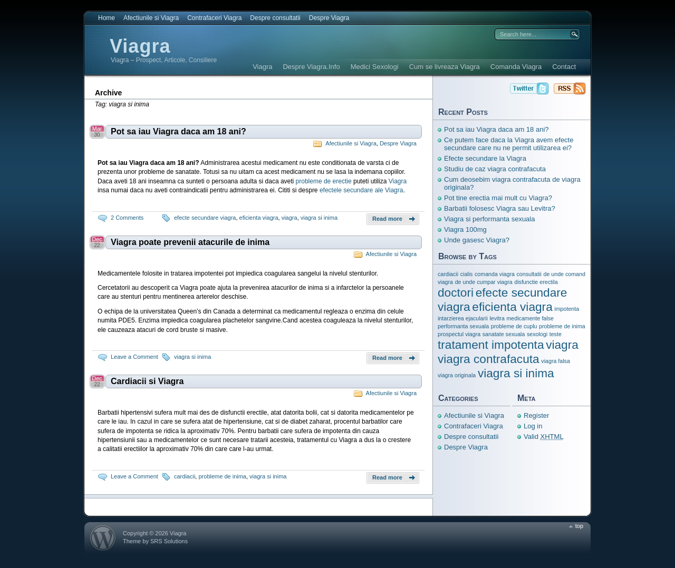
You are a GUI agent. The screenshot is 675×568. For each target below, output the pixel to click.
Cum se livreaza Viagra (444, 67)
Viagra (140, 46)
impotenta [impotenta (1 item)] (566, 309)
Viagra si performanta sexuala (489, 219)
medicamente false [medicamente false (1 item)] (529, 318)
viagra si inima (319, 217)
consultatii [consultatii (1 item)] (528, 274)
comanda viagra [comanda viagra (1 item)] (495, 274)
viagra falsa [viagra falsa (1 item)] (555, 361)
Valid (544, 436)
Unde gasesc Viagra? (476, 240)
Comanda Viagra (516, 67)
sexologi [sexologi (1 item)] (537, 334)
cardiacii (184, 476)
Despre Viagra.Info (311, 67)
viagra (289, 217)
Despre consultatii (275, 18)
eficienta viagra (258, 217)
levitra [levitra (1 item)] (496, 318)
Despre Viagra (329, 18)
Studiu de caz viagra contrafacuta (495, 169)
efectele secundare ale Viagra (361, 190)
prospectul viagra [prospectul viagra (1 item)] (459, 334)
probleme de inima (222, 476)
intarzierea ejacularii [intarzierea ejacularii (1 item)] (463, 318)
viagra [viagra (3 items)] (562, 344)
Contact (564, 67)
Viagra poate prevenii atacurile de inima (190, 242)
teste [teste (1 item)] (555, 334)
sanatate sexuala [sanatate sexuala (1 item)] (504, 334)
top (579, 526)
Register (536, 415)
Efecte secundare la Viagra (485, 158)
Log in (533, 426)
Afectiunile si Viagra (151, 18)
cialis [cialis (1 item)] (466, 274)
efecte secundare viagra (205, 217)
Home (106, 18)
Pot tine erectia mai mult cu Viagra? (498, 198)
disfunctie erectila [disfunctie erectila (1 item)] (535, 282)
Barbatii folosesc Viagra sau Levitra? (499, 208)
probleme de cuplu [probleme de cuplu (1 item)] (514, 326)
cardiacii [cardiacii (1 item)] (448, 274)
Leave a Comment (134, 357)
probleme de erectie (324, 181)
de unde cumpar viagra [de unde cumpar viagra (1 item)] (484, 282)
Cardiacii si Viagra (147, 381)
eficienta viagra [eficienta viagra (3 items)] (512, 307)
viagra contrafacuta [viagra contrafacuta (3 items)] (488, 359)
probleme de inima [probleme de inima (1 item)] (562, 326)
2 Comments (127, 217)
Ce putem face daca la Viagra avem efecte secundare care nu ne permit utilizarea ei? (508, 144)
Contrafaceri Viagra (214, 18)
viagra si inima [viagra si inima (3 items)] (516, 373)
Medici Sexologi (375, 67)
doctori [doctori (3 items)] (456, 292)
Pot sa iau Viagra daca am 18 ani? (178, 131)
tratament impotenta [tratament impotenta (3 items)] (491, 344)
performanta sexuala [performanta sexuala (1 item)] (463, 326)
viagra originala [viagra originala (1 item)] (457, 375)
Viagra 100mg (465, 229)
